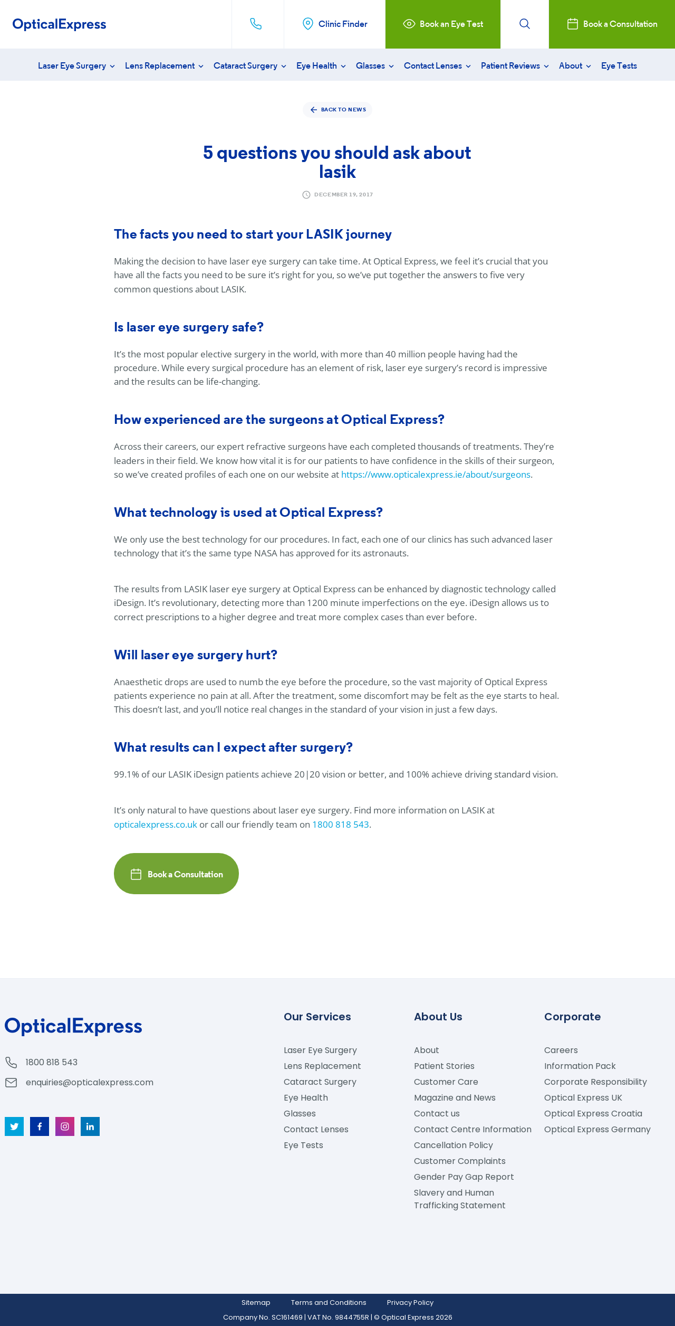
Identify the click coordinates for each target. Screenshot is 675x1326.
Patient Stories (444, 1066)
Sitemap (256, 1302)
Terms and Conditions (329, 1302)
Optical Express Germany (597, 1129)
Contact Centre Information (473, 1129)
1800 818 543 (340, 824)
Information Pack (580, 1066)
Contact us (437, 1113)
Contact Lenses (438, 65)
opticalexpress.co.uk (155, 824)
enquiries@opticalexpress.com (89, 1082)
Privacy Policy (410, 1302)
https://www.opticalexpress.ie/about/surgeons (436, 474)
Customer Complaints (460, 1161)
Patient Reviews (516, 65)
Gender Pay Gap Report (464, 1177)
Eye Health (322, 65)
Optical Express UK (583, 1098)
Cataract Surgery (251, 65)
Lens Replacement (165, 65)
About (576, 65)
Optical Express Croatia (593, 1113)
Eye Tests (619, 65)
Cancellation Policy (453, 1145)
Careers (561, 1050)
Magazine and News (455, 1098)
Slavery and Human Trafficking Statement (460, 1199)
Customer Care (446, 1082)
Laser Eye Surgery (77, 65)
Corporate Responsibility (595, 1082)
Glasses (376, 65)
